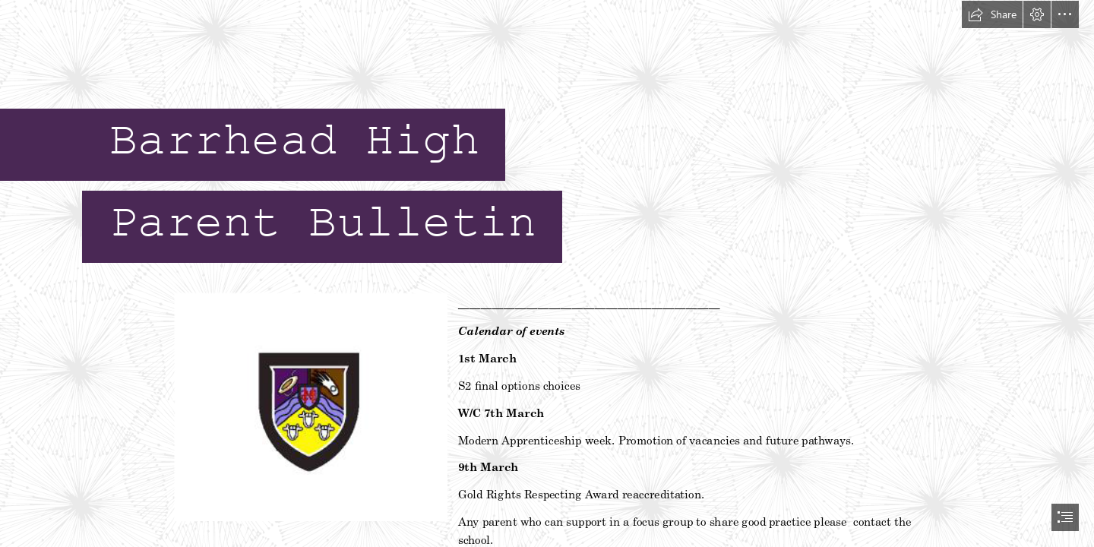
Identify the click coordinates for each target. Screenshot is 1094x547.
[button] (992, 14)
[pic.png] (310, 406)
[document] (547, 273)
